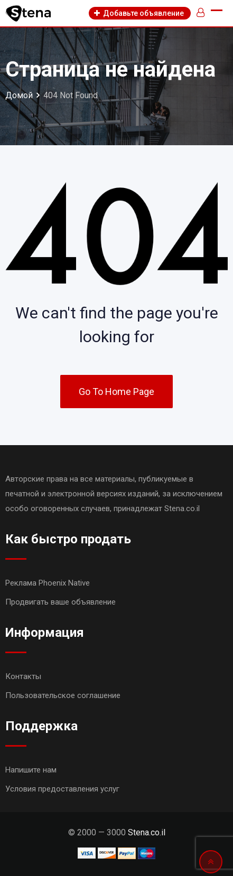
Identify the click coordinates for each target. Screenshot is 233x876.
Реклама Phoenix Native (47, 583)
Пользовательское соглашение (62, 695)
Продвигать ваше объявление (60, 602)
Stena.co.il (146, 832)
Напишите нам (31, 770)
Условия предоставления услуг (62, 789)
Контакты (23, 676)
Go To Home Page (116, 391)
